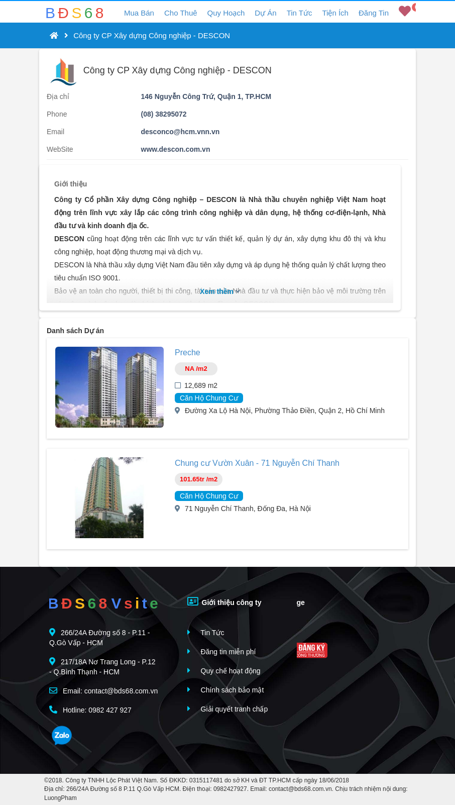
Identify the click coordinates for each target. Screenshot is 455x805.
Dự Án (265, 13)
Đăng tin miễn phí (221, 651)
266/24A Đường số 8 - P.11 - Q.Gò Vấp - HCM (99, 637)
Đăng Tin (374, 13)
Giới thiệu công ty (224, 601)
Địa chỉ (58, 96)
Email (55, 132)
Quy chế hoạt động (224, 670)
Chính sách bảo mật (225, 689)
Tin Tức (299, 13)
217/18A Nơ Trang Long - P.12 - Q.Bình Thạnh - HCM (102, 666)
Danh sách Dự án (75, 331)
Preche (187, 352)
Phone (57, 114)
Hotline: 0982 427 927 (90, 710)
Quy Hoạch (226, 13)
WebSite (60, 149)
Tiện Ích (335, 13)
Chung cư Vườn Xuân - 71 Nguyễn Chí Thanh (257, 463)
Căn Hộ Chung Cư (209, 398)
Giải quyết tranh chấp (227, 709)
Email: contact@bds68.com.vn (103, 690)
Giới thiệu (70, 184)
